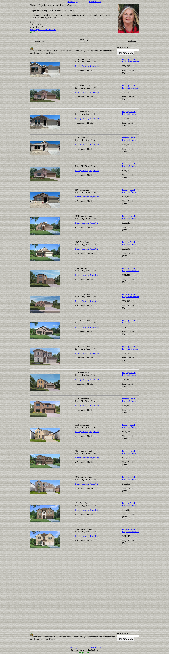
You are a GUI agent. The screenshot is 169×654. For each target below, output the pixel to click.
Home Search (95, 1)
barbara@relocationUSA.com (43, 29)
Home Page (73, 1)
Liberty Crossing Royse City (87, 66)
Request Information (130, 62)
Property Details (128, 59)
